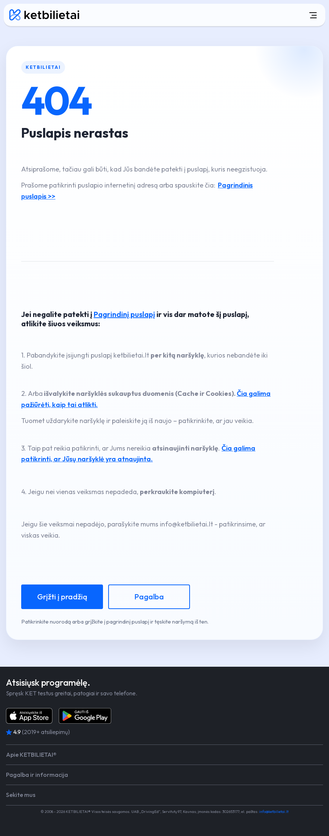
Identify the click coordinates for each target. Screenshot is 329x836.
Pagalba (149, 596)
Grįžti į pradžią (62, 596)
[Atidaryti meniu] (209, 15)
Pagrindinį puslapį (124, 314)
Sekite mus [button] (20, 794)
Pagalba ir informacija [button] (37, 774)
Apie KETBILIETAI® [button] (31, 754)
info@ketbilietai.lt (273, 811)
